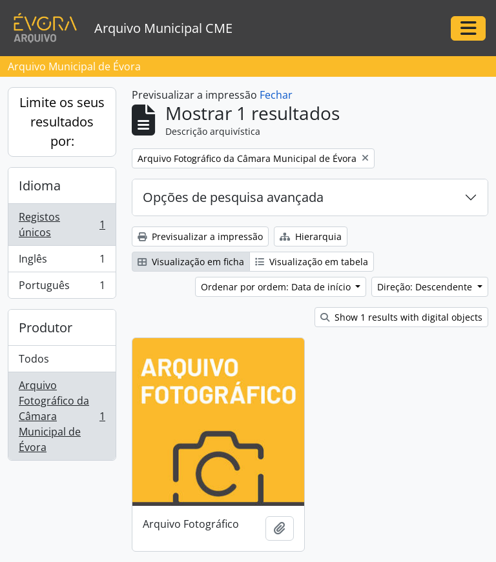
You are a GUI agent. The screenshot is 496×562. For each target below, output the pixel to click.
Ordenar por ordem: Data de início (277, 287)
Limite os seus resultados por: (62, 122)
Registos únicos (61, 224)
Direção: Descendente (426, 287)
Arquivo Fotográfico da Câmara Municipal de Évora (61, 416)
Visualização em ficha (191, 262)
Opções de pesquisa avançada (233, 197)
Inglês (61, 261)
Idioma (40, 185)
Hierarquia (311, 236)
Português (61, 287)
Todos (34, 359)
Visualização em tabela (311, 262)
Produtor (45, 327)
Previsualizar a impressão (200, 236)
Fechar (276, 95)
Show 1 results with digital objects (401, 317)
